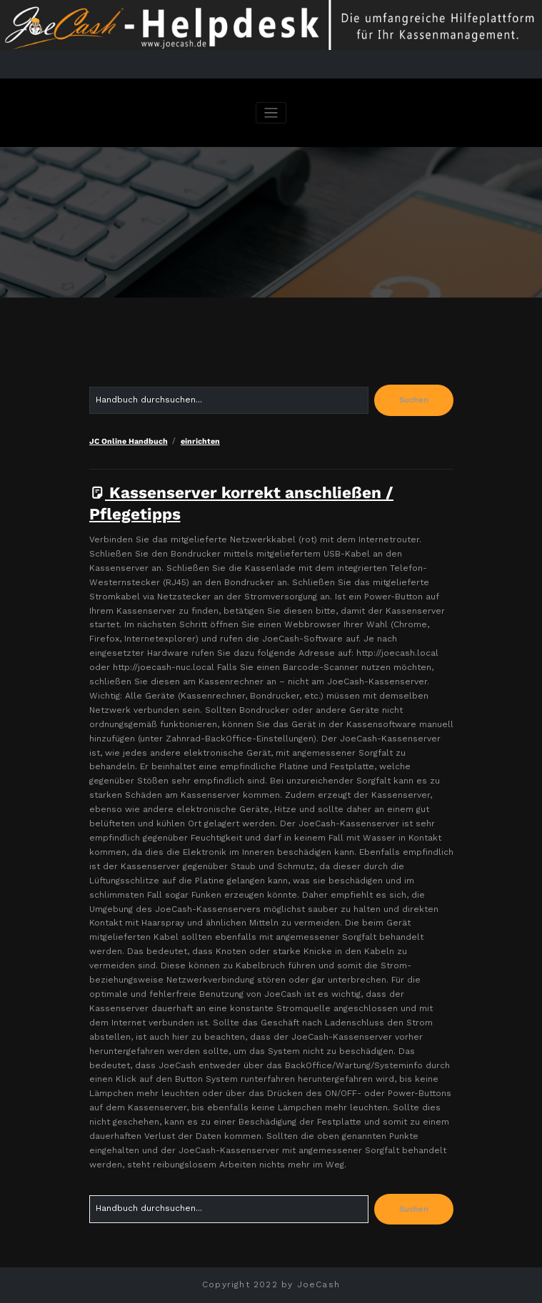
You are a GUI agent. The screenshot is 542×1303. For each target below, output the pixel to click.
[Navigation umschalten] (271, 113)
